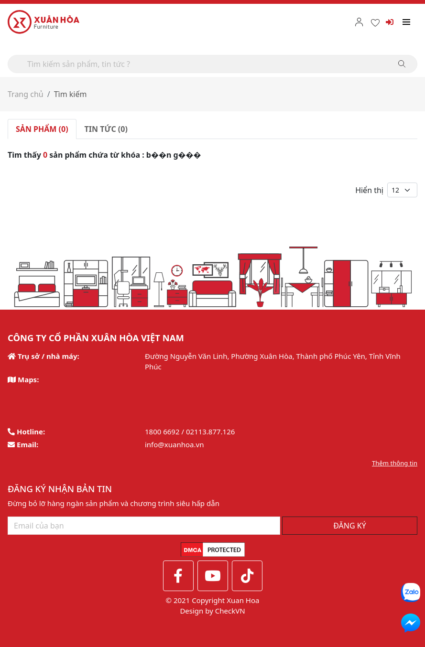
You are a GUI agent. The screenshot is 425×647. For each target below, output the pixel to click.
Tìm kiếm (70, 94)
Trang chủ (26, 94)
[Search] (212, 64)
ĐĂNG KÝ (349, 525)
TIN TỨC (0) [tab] (106, 129)
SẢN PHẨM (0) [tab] (42, 129)
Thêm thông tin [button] (394, 463)
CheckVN (230, 610)
